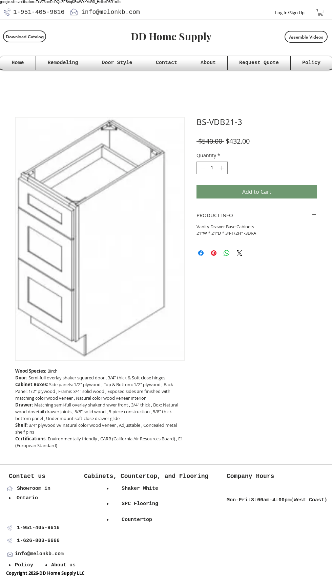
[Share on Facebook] (201, 253)
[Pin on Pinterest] (214, 253)
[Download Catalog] (24, 36)
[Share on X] (239, 253)
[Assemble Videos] (306, 37)
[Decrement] (202, 168)
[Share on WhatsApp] (227, 253)
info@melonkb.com (110, 12)
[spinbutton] (212, 168)
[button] (320, 12)
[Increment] (222, 168)
